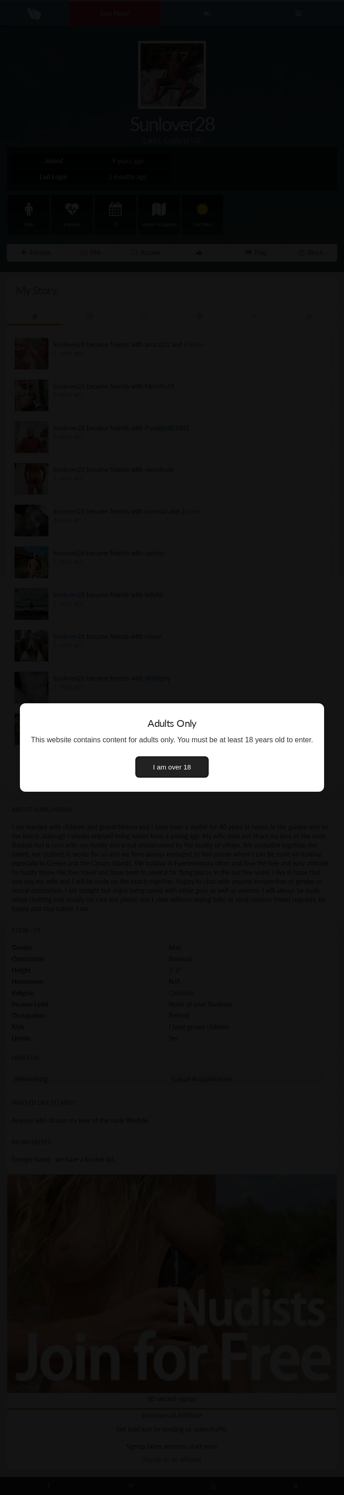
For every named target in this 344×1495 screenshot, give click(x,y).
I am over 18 (172, 767)
